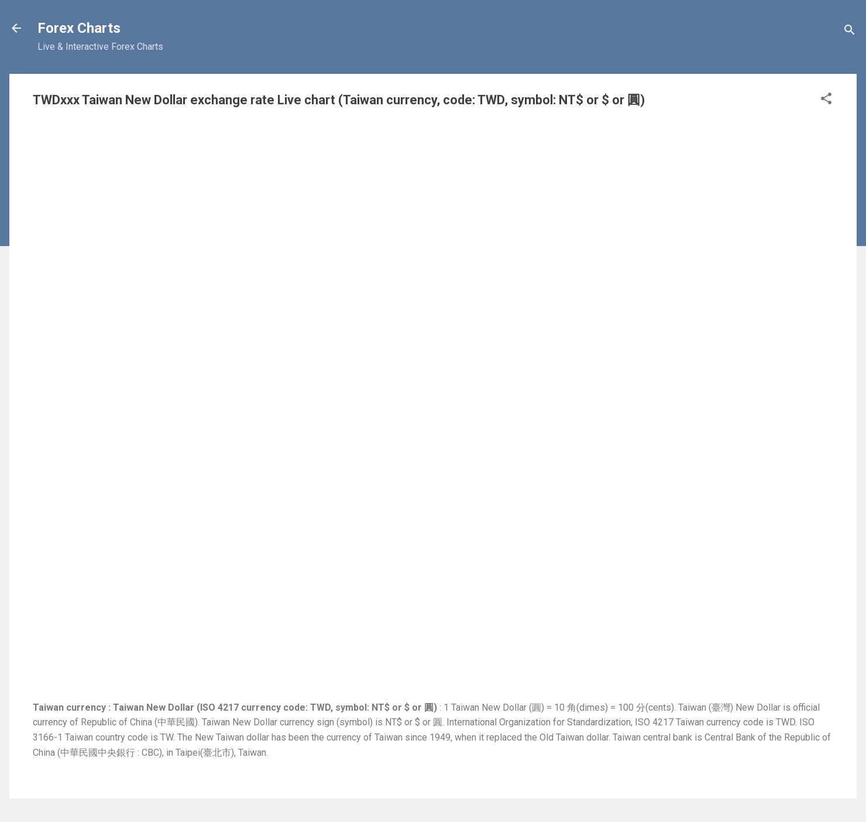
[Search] (850, 32)
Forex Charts (79, 28)
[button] (826, 100)
